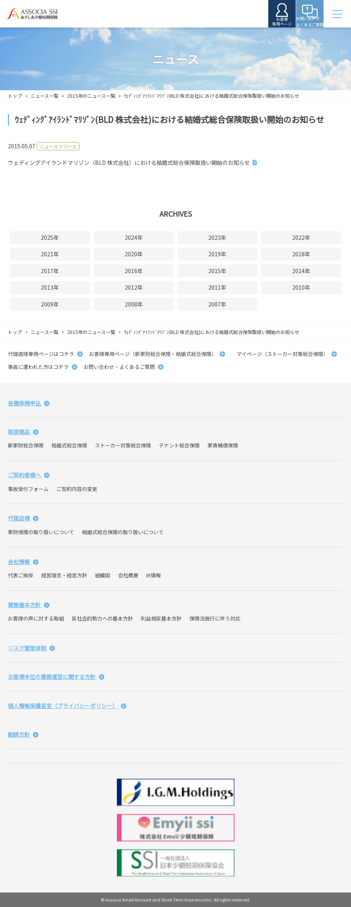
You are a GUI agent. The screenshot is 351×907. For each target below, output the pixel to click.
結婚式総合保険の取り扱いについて (123, 532)
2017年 (50, 271)
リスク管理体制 (31, 648)
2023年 (217, 237)
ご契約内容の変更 (76, 489)
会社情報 (23, 562)
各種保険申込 (28, 403)
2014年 (301, 271)
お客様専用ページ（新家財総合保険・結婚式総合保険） (157, 354)
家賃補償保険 (222, 445)
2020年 (134, 254)
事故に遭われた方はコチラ (42, 366)
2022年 (301, 237)
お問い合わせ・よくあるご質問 (124, 366)
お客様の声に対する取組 (36, 618)
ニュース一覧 (44, 95)
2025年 (50, 237)
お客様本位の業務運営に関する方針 (56, 677)
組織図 (102, 575)
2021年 (50, 254)
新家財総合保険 (26, 445)
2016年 (134, 271)
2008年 (134, 304)
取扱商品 (23, 432)
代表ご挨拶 (20, 575)
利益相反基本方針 (161, 618)
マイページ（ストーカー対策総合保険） (284, 354)
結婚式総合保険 (69, 445)
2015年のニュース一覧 (91, 95)
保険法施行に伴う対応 (214, 618)
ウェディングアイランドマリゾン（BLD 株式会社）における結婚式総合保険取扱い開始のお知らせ (129, 162)
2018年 (301, 254)
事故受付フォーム (28, 489)
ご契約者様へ (28, 475)
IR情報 (153, 575)
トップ (15, 95)
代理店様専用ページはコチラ (45, 354)
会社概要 (128, 575)
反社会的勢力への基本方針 (102, 618)
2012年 (134, 287)
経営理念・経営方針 (64, 575)
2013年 (50, 287)
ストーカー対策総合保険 (123, 445)
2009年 (50, 304)
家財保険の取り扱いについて (41, 532)
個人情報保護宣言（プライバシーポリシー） (67, 706)
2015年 (217, 271)
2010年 (301, 287)
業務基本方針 (28, 605)
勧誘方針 (23, 734)
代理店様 (23, 518)
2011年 (217, 287)
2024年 (134, 237)
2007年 (217, 304)
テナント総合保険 (179, 445)
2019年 (217, 254)
